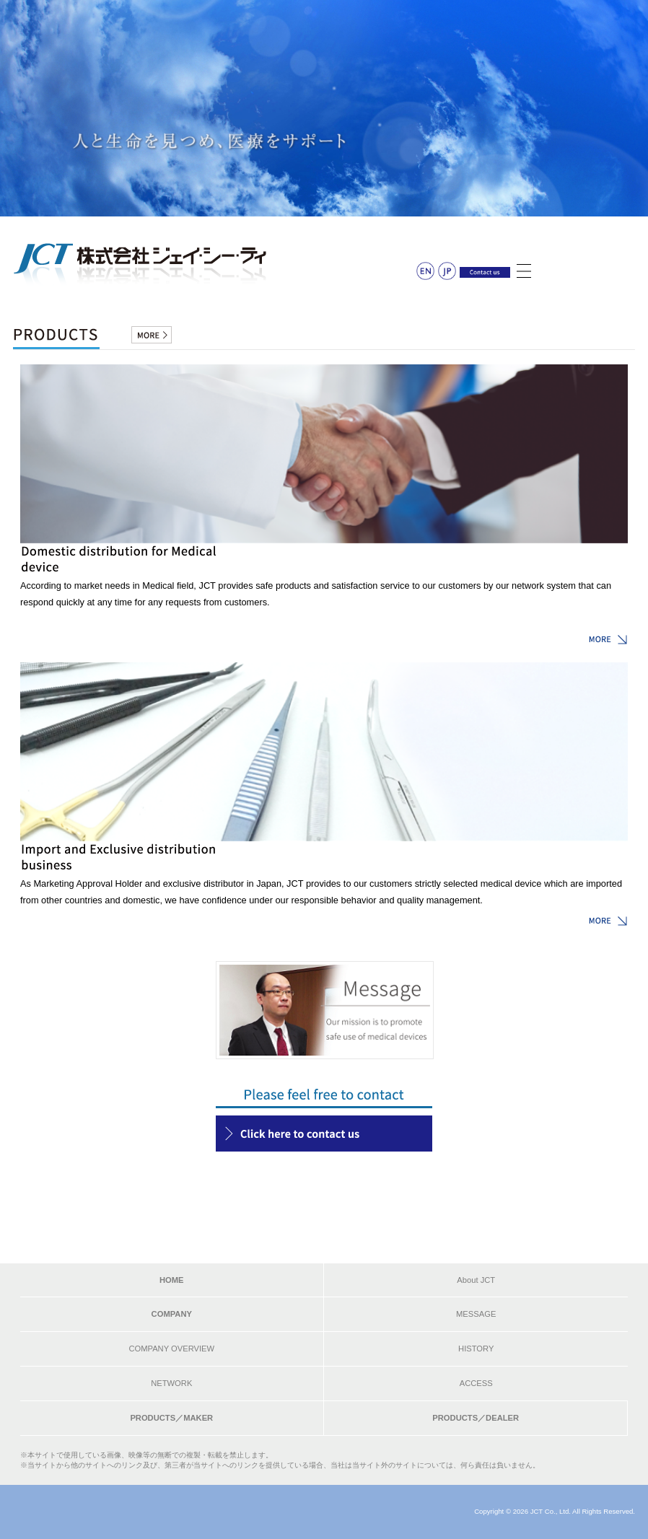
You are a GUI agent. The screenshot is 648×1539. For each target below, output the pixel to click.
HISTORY (476, 1348)
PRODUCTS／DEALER (475, 1417)
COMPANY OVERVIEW (171, 1348)
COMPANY (172, 1314)
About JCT (476, 1280)
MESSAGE (476, 1314)
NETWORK (171, 1383)
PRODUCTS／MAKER (171, 1417)
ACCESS (476, 1383)
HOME (171, 1280)
